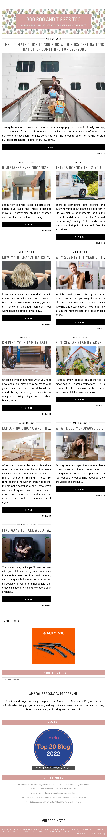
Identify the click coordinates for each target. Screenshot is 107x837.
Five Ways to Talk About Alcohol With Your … (43, 530)
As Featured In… (72, 831)
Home (41, 829)
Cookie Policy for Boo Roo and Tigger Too (70, 829)
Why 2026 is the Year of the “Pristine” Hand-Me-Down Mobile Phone (53, 802)
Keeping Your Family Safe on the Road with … (43, 342)
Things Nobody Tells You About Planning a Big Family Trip (53, 793)
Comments (100, 153)
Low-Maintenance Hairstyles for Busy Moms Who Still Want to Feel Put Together (53, 797)
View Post (53, 147)
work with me (53, 831)
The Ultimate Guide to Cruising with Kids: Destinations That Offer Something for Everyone (53, 47)
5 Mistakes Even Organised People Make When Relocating (54, 788)
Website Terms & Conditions (28, 831)
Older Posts (11, 621)
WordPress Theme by (91, 834)
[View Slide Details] (53, 748)
